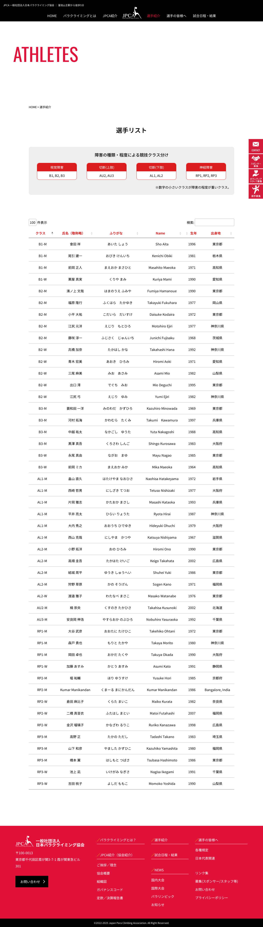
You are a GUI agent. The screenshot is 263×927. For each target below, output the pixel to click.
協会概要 (103, 873)
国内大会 (157, 879)
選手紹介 (153, 15)
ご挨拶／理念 (107, 864)
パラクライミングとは (79, 15)
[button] (52, 233)
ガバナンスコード (110, 889)
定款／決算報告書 (110, 897)
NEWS (157, 869)
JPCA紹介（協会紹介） (115, 854)
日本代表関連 (205, 858)
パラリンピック (162, 896)
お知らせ (157, 904)
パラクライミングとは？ (116, 839)
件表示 (41, 222)
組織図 (102, 881)
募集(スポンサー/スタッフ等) (216, 881)
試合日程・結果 (204, 15)
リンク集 (201, 872)
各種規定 (201, 849)
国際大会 (157, 888)
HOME (52, 15)
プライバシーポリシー (211, 897)
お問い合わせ (30, 881)
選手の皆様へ (206, 839)
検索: (190, 222)
